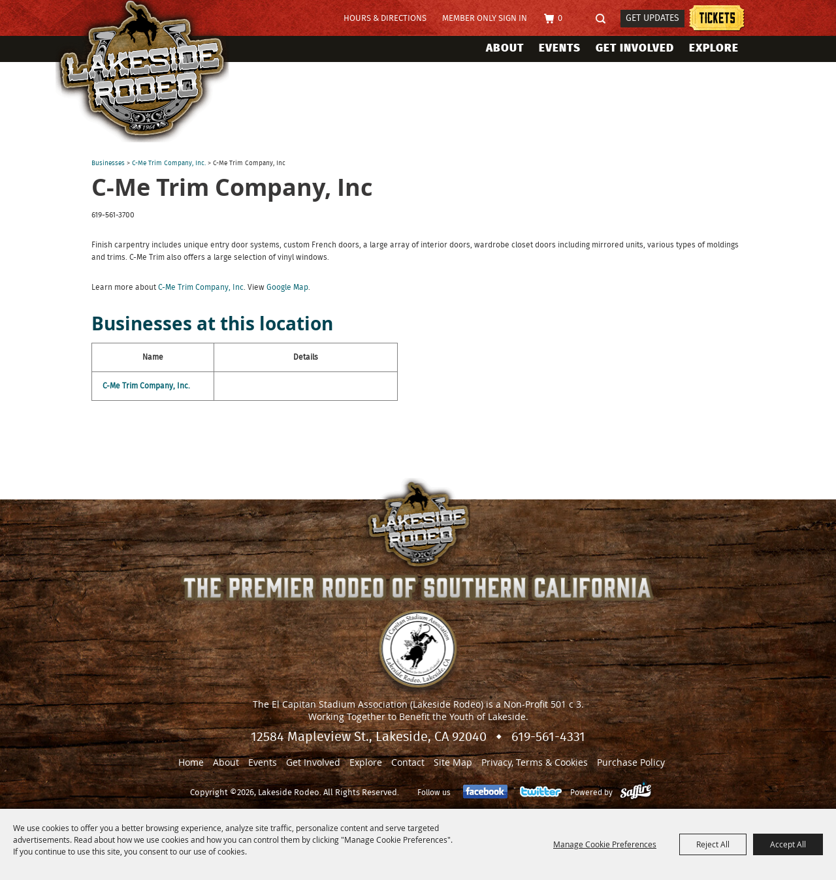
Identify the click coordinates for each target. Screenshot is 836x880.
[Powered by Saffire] (636, 792)
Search (605, 19)
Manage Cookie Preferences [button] (604, 844)
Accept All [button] (788, 844)
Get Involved (635, 48)
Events (560, 48)
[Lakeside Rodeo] (156, 71)
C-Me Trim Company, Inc (201, 287)
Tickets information (717, 20)
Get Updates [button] (652, 18)
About (505, 48)
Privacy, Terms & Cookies (534, 762)
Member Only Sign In (484, 18)
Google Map (287, 287)
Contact (408, 762)
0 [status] (560, 18)
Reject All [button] (713, 844)
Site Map (453, 762)
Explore (714, 48)
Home (191, 762)
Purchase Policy (631, 762)
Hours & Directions (385, 18)
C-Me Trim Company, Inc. (169, 163)
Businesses (108, 163)
